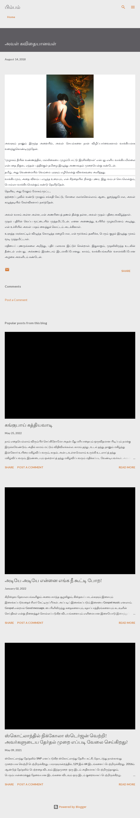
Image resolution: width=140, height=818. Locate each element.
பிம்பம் (12, 7)
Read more (127, 467)
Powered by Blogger (70, 807)
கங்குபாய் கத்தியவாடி (29, 425)
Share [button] (125, 271)
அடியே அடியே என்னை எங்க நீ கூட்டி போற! (53, 580)
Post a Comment (16, 300)
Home (11, 17)
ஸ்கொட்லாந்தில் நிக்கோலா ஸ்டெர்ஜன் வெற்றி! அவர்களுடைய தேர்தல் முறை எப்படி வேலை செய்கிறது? (66, 739)
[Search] (123, 7)
